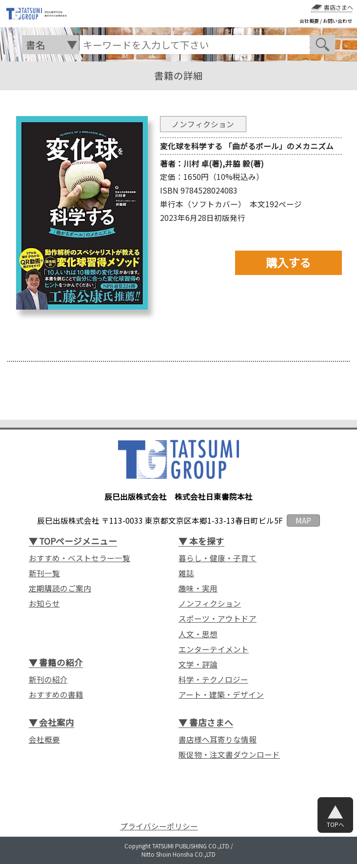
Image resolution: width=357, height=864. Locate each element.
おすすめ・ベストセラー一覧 (79, 558)
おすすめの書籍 (56, 694)
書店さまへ (338, 7)
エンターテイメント (213, 649)
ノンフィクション (209, 603)
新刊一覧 (44, 573)
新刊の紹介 (48, 679)
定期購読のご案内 (60, 588)
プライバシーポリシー (159, 826)
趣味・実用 (198, 588)
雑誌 (186, 573)
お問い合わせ (337, 21)
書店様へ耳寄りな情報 (217, 739)
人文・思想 (198, 634)
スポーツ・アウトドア (217, 618)
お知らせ (44, 603)
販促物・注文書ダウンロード (229, 754)
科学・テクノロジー (213, 679)
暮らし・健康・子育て (217, 558)
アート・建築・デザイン (221, 694)
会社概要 (309, 21)
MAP (303, 520)
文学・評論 (198, 664)
